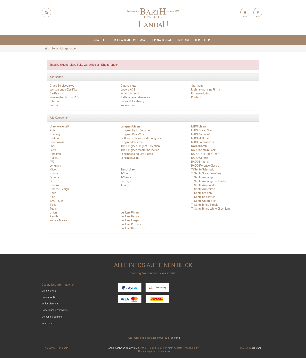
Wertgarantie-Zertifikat (64, 89)
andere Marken (59, 220)
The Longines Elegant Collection (140, 146)
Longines (55, 165)
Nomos (54, 173)
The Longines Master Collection (140, 150)
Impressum (128, 105)
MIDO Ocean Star (201, 130)
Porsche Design (59, 189)
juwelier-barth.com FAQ (64, 97)
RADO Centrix (199, 157)
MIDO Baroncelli (201, 134)
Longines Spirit (130, 157)
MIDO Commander (202, 142)
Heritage (126, 181)
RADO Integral (200, 161)
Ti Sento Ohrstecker (203, 200)
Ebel (52, 146)
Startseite (101, 40)
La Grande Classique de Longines (141, 138)
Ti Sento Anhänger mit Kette (208, 181)
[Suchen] (46, 12)
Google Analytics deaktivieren (123, 348)
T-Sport (125, 173)
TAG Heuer (56, 200)
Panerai (54, 185)
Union (53, 212)
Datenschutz (128, 85)
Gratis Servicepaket (62, 85)
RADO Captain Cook (203, 150)
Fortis (53, 150)
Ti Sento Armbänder (203, 185)
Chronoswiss (58, 142)
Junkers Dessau (130, 216)
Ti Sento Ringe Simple (204, 204)
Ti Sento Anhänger (202, 177)
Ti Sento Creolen (201, 193)
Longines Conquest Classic (137, 153)
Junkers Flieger (130, 220)
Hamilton (55, 153)
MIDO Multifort (200, 138)
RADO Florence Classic (205, 165)
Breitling (55, 134)
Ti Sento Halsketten (203, 196)
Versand (175, 337)
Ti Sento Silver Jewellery (206, 173)
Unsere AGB (128, 89)
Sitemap (55, 101)
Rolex (53, 130)
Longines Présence (132, 142)
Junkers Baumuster (133, 228)
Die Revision (57, 93)
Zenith (54, 216)
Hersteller (203, 40)
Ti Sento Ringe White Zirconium (210, 208)
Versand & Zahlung (132, 101)
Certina (54, 138)
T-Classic (126, 177)
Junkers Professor (132, 224)
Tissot (53, 204)
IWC (52, 161)
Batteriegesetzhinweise (135, 97)
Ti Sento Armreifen (203, 189)
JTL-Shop (256, 348)
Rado (53, 193)
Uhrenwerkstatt (162, 40)
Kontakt (183, 40)
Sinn (52, 196)
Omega (54, 177)
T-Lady (125, 185)
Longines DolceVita (132, 134)
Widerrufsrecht (130, 93)
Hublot (54, 157)
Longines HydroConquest (136, 130)
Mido (53, 169)
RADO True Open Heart (205, 153)
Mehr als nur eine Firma (129, 40)
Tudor (53, 208)
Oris (52, 181)
